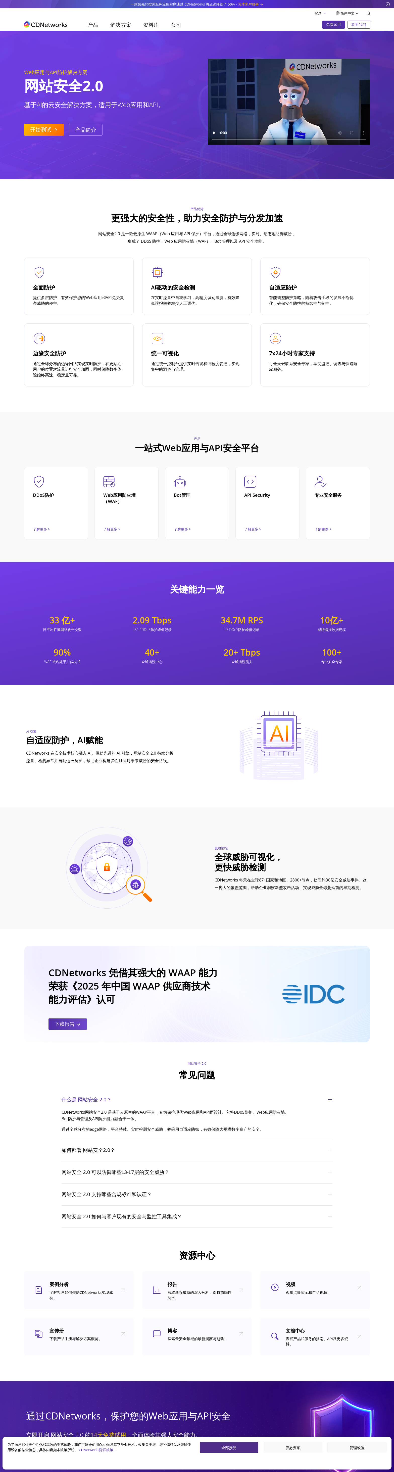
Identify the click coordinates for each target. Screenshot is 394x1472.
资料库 (151, 24)
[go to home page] (46, 24)
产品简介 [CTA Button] (85, 129)
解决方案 (120, 24)
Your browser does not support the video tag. (289, 102)
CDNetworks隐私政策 (96, 1449)
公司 (176, 24)
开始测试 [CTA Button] (44, 129)
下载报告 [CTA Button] (68, 1023)
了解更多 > (41, 529)
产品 (93, 24)
